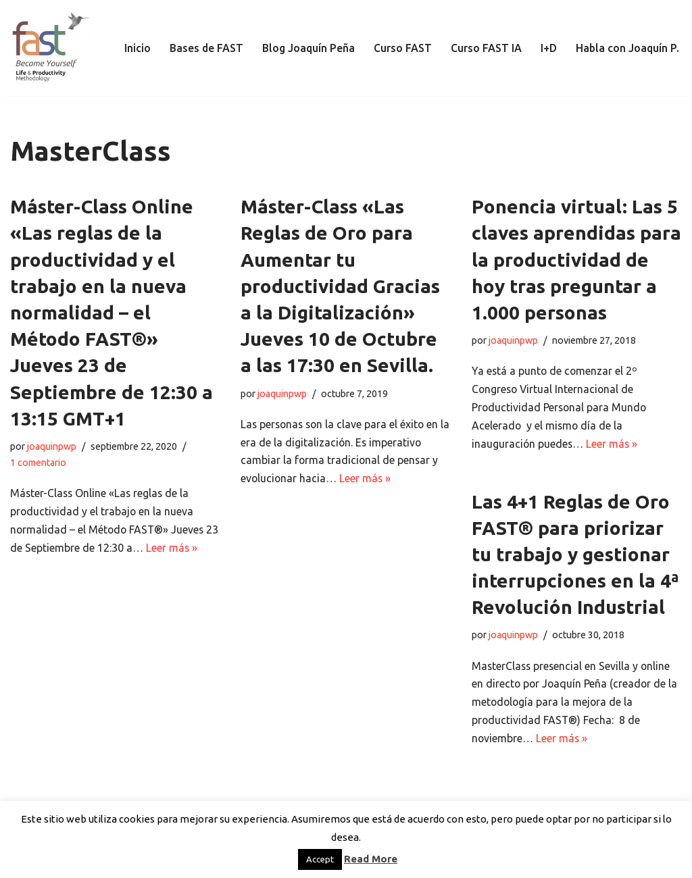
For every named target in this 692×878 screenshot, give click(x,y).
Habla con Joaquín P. (626, 48)
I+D (547, 48)
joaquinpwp (51, 446)
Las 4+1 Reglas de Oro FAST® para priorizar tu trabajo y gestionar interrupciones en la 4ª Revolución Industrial (575, 554)
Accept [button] (320, 859)
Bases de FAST (204, 48)
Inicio (135, 48)
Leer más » (187, 548)
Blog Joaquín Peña (306, 48)
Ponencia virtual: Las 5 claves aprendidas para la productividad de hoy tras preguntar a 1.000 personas (576, 259)
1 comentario (38, 462)
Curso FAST (401, 48)
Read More (370, 858)
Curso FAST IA (484, 48)
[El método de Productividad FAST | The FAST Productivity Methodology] (50, 48)
